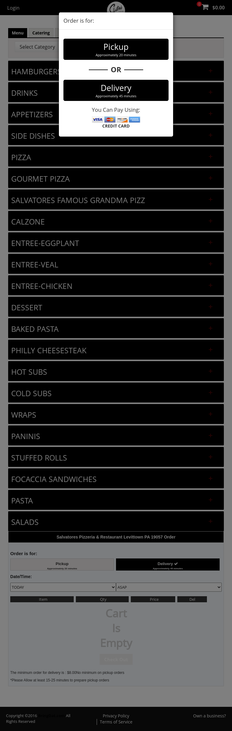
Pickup (116, 49)
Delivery (116, 90)
